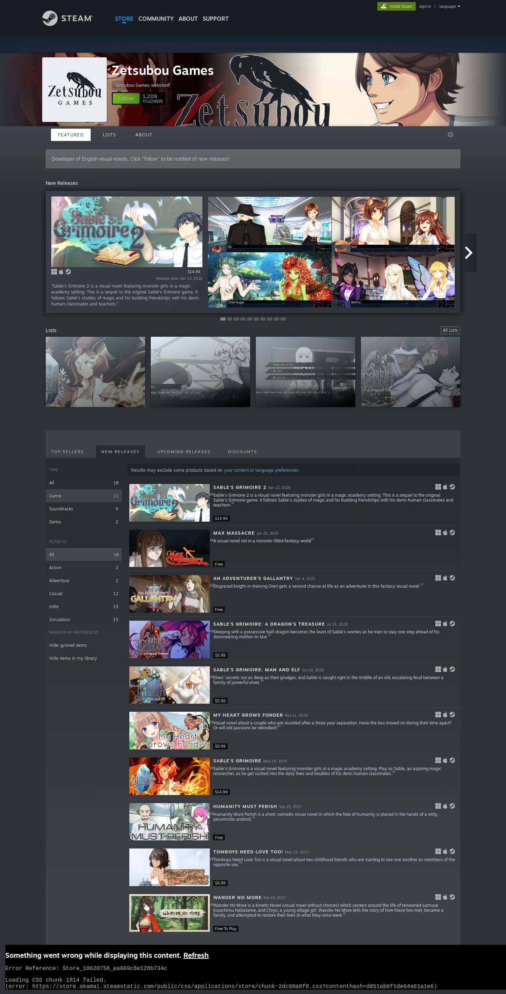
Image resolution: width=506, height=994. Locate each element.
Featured (71, 134)
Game (83, 496)
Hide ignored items (68, 645)
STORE (124, 18)
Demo (83, 522)
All (83, 483)
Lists (109, 134)
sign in (425, 6)
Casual (83, 593)
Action (83, 567)
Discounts (242, 451)
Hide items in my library (73, 658)
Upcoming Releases (184, 451)
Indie (83, 606)
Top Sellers (67, 451)
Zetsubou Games (163, 70)
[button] (126, 98)
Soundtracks (83, 509)
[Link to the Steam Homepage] (73, 24)
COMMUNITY (156, 18)
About (188, 18)
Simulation (83, 619)
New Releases (120, 451)
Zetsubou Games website (144, 85)
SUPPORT (216, 18)
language (447, 6)
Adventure (83, 580)
